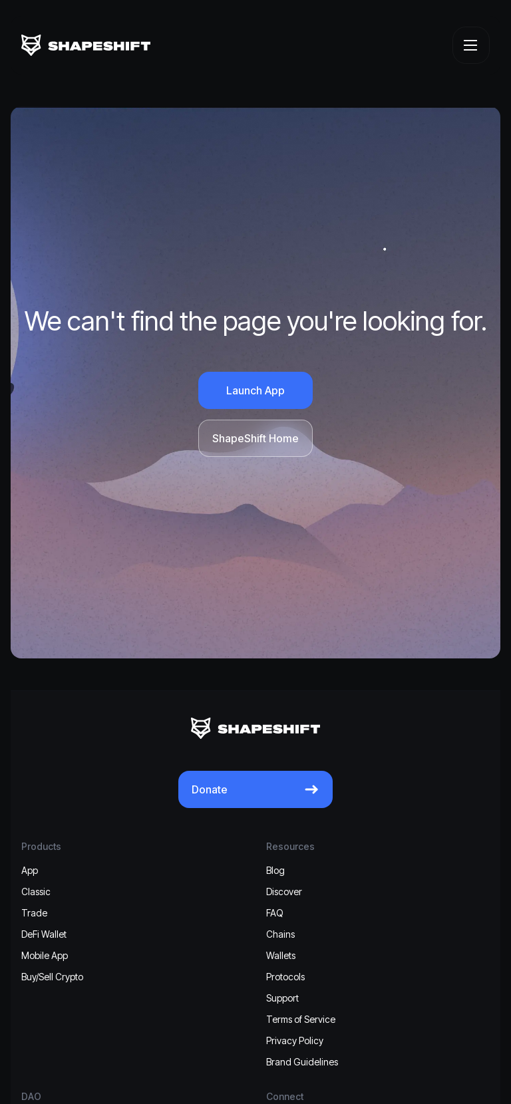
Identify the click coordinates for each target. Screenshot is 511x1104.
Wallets (280, 955)
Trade (34, 912)
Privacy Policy (294, 1040)
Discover (284, 891)
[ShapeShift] (85, 45)
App (29, 870)
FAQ (274, 912)
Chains (280, 934)
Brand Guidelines (302, 1061)
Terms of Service (300, 1019)
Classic (36, 891)
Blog (275, 870)
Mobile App (44, 955)
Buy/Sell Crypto (52, 976)
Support (282, 998)
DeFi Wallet (44, 934)
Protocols (285, 976)
